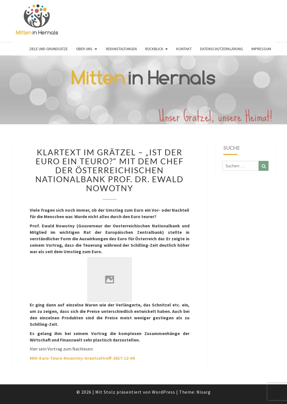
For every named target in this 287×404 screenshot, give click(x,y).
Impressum (261, 48)
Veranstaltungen (121, 48)
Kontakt (184, 48)
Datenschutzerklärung (221, 48)
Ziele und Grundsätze (48, 48)
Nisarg (203, 392)
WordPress (163, 392)
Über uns (84, 48)
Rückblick (154, 48)
